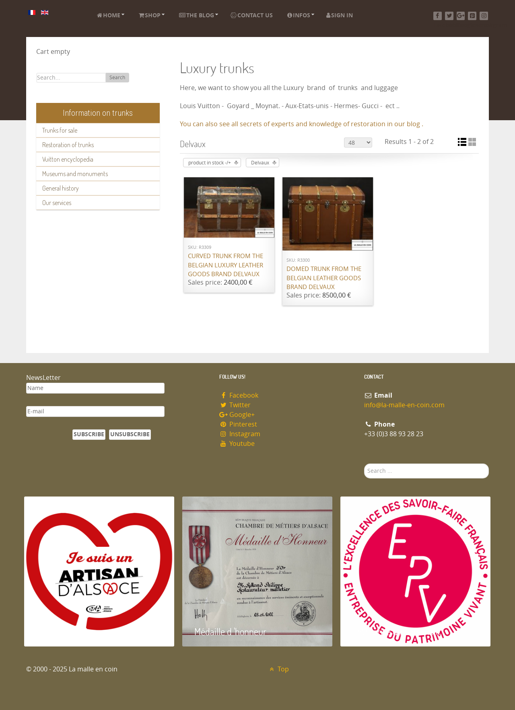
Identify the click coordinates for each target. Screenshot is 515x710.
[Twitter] (449, 16)
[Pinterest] (472, 16)
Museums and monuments (75, 174)
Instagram (239, 434)
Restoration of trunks (68, 145)
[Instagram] (484, 16)
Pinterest (238, 424)
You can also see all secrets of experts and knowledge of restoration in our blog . (301, 124)
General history (60, 188)
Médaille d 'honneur (230, 631)
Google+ (237, 415)
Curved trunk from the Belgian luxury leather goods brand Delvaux (225, 265)
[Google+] (461, 16)
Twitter (235, 405)
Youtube (237, 443)
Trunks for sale (59, 130)
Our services (56, 203)
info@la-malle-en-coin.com (404, 405)
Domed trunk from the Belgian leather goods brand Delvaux (323, 278)
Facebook (238, 395)
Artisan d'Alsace (65, 631)
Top (278, 669)
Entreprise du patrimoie (396, 631)
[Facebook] (437, 16)
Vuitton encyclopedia (67, 159)
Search (117, 77)
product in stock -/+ (209, 163)
